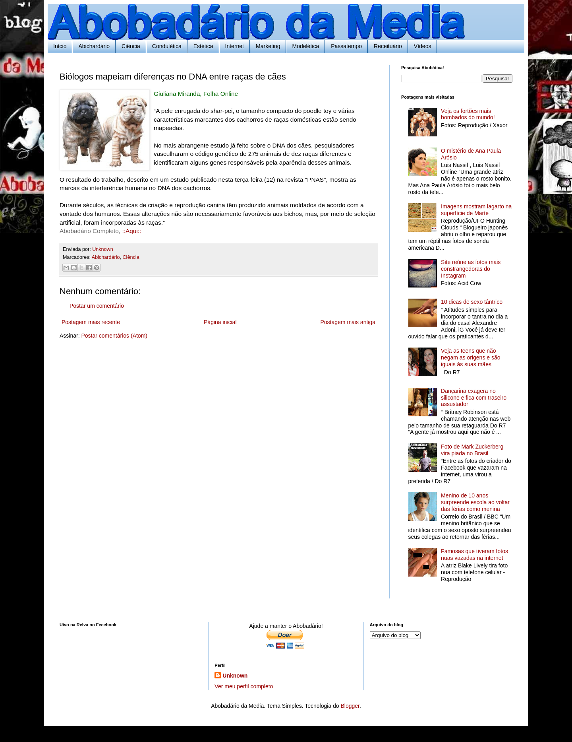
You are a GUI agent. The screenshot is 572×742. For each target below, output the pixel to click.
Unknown (234, 675)
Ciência (131, 46)
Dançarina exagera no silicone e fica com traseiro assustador (473, 398)
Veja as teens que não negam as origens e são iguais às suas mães (470, 357)
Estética (203, 46)
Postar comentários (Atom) (114, 335)
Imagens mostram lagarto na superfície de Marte (476, 209)
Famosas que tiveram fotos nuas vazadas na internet (474, 554)
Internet (234, 46)
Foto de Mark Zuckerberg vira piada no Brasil (472, 449)
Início (59, 46)
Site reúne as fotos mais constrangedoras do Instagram (470, 269)
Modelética (305, 46)
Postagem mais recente (91, 322)
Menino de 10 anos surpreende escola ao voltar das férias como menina (475, 502)
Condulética (167, 46)
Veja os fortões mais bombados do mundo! (468, 114)
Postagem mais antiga (347, 322)
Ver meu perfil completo (243, 686)
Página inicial (220, 322)
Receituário (388, 46)
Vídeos (422, 46)
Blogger (349, 706)
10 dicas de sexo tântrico (471, 302)
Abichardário (94, 46)
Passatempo (346, 46)
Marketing (268, 46)
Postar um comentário (97, 306)
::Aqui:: (131, 230)
